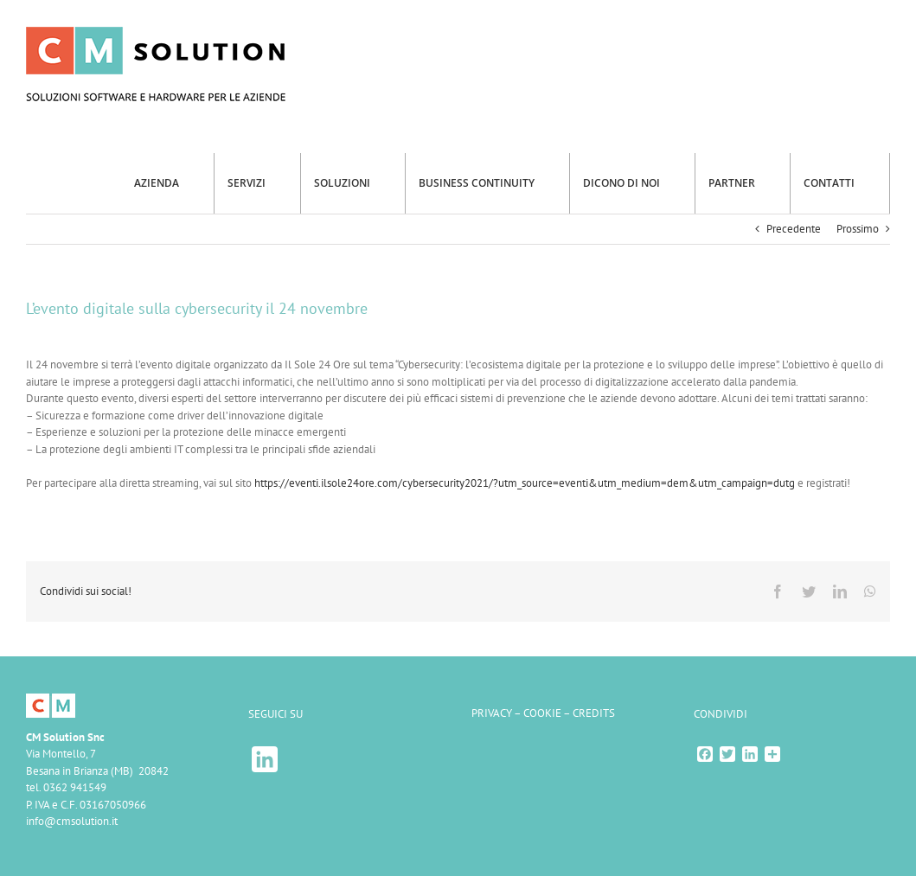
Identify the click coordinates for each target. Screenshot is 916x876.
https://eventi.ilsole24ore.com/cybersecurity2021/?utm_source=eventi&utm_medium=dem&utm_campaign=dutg (524, 483)
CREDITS (594, 713)
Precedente (793, 228)
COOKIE (542, 713)
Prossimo (857, 228)
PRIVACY (491, 713)
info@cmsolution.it (72, 821)
